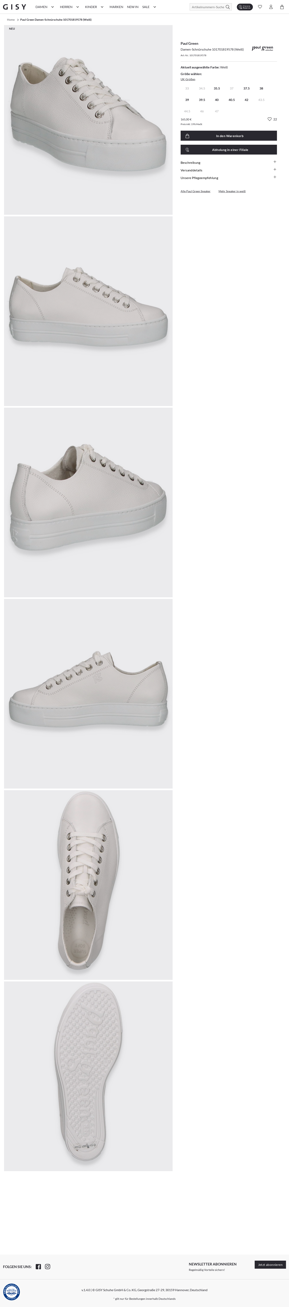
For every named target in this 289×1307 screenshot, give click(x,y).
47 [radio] (217, 111)
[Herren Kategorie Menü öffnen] (78, 7)
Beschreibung (229, 162)
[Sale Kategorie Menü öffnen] (155, 7)
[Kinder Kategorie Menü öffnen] (102, 7)
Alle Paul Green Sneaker (196, 191)
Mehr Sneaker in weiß (232, 191)
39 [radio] (187, 100)
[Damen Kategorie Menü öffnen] (53, 7)
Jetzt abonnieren (270, 1264)
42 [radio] (246, 100)
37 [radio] (231, 88)
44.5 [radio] (187, 111)
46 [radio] (202, 111)
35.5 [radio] (217, 88)
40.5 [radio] (232, 100)
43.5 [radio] (261, 100)
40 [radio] (217, 100)
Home (11, 19)
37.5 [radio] (246, 88)
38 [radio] (261, 88)
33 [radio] (187, 88)
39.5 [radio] (202, 100)
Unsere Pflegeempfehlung (229, 178)
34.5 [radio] (202, 88)
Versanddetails (229, 170)
